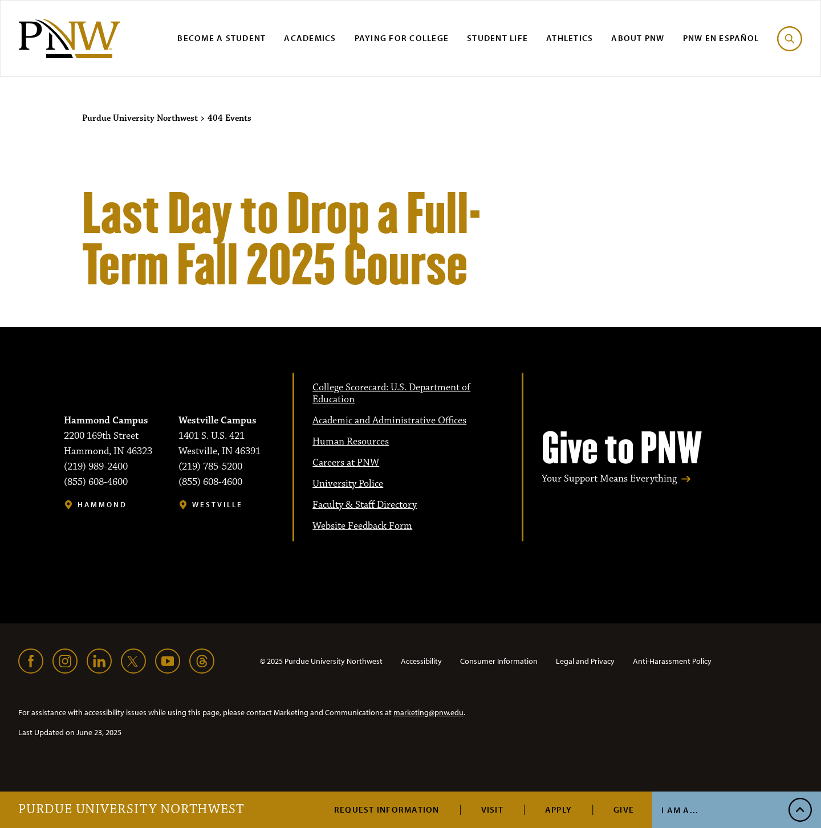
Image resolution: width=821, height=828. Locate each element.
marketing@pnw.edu (428, 712)
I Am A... (679, 810)
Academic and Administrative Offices (389, 420)
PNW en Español (721, 37)
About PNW (637, 37)
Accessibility (421, 661)
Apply (558, 809)
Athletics (569, 37)
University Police (347, 484)
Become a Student (221, 37)
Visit (492, 809)
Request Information (387, 809)
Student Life (497, 37)
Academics (310, 37)
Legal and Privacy (585, 661)
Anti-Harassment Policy (672, 661)
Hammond (102, 504)
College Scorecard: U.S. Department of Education (391, 393)
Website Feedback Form (362, 526)
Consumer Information (499, 661)
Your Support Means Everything (609, 479)
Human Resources (350, 441)
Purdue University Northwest (131, 810)
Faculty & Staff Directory (364, 505)
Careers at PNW (345, 462)
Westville (217, 504)
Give (623, 809)
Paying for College (402, 37)
